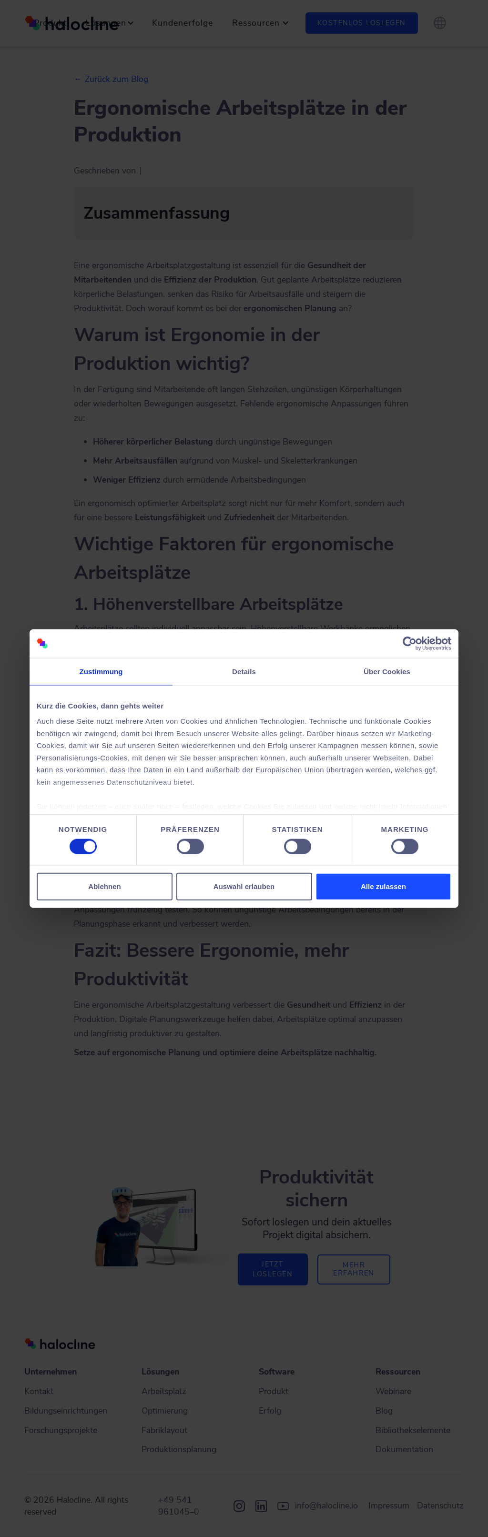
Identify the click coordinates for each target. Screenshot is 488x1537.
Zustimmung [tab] (101, 671)
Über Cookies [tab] (387, 671)
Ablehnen (104, 886)
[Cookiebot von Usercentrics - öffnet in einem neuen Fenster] (409, 644)
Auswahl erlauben (244, 886)
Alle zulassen (383, 886)
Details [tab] (244, 671)
